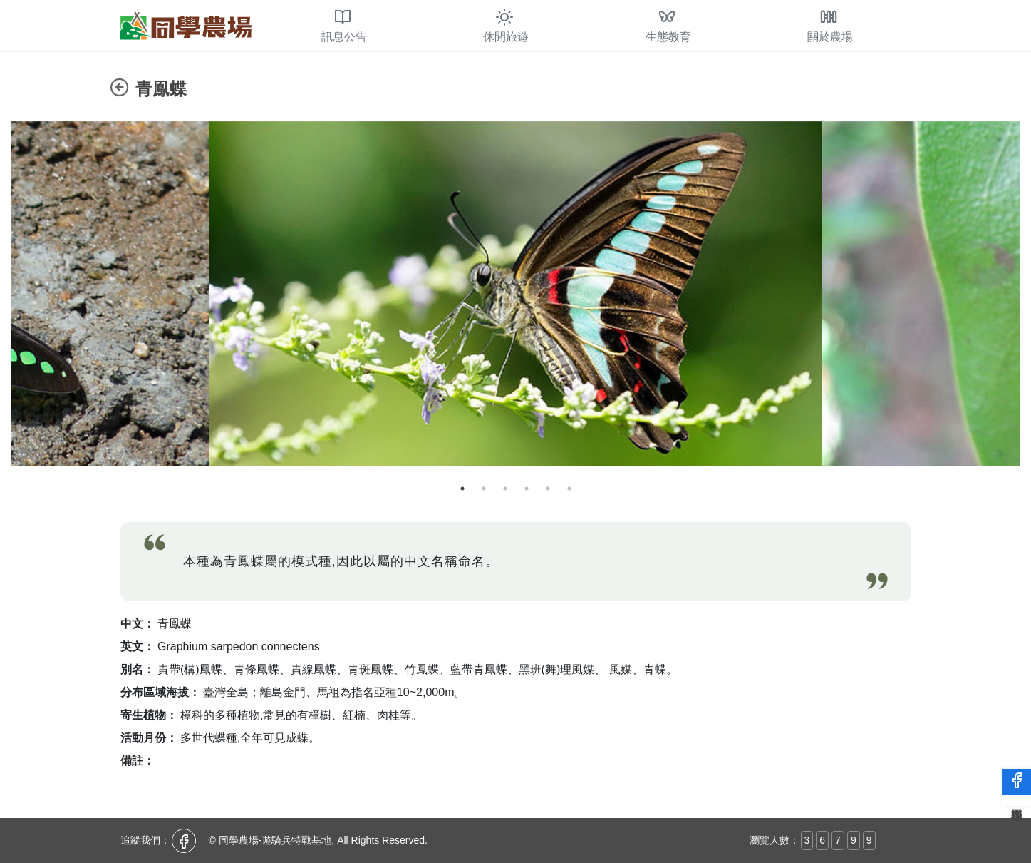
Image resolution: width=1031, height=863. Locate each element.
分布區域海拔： (160, 692)
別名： (137, 669)
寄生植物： (148, 715)
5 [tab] (548, 488)
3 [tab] (505, 488)
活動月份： (148, 738)
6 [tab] (569, 488)
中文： (137, 624)
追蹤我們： (145, 840)
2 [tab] (484, 488)
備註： (137, 761)
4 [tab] (526, 488)
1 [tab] (462, 488)
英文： (137, 646)
